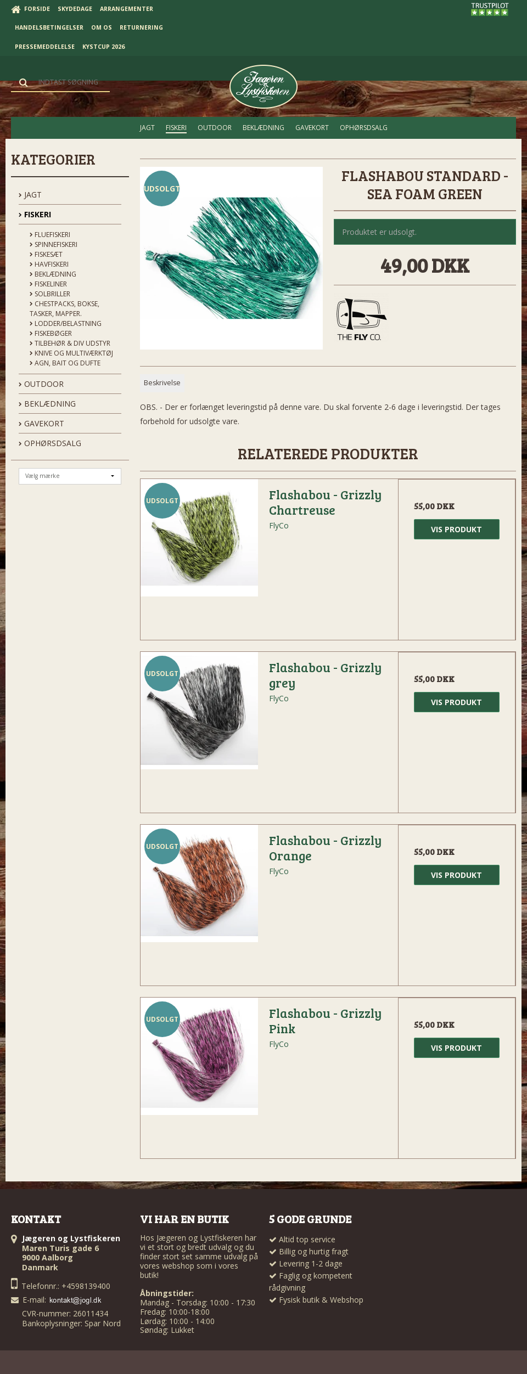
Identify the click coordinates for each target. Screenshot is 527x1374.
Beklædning (53, 274)
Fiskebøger (51, 333)
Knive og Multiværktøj (71, 353)
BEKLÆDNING (47, 403)
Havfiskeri (49, 264)
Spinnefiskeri (53, 244)
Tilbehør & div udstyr (70, 343)
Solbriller (50, 294)
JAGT (30, 194)
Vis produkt (456, 529)
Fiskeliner (48, 284)
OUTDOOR (41, 384)
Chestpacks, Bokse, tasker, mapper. (64, 308)
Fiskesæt (46, 254)
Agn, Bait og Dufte (65, 363)
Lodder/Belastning (66, 323)
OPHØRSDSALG (50, 443)
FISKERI (35, 214)
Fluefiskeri (50, 234)
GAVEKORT (41, 423)
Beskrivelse (162, 382)
